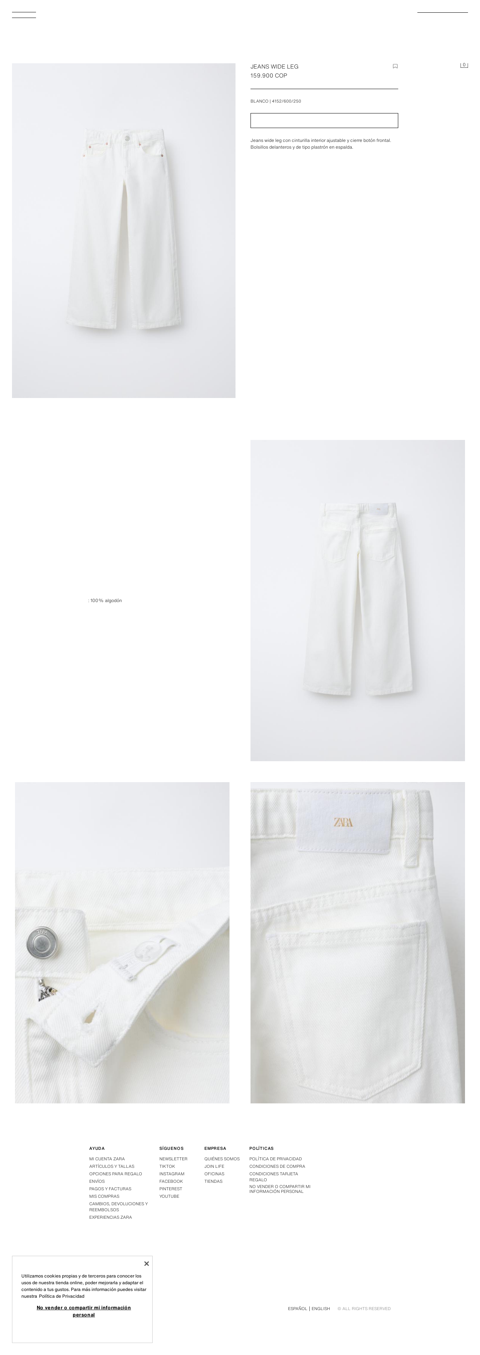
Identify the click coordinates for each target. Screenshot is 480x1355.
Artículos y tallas (111, 1166)
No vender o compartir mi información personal (279, 1189)
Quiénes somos (222, 1159)
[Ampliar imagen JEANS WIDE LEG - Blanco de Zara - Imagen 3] (357, 942)
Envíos (97, 1181)
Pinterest (170, 1189)
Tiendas (213, 1181)
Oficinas (214, 1174)
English (321, 1309)
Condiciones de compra (277, 1166)
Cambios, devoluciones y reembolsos (118, 1207)
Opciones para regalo (115, 1174)
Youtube (169, 1196)
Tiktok (167, 1166)
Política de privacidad (275, 1159)
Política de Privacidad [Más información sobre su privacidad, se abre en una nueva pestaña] (61, 1296)
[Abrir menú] (27, 17)
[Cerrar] (146, 1263)
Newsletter (173, 1159)
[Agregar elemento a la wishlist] (395, 66)
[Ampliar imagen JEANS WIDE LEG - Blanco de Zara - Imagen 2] (122, 942)
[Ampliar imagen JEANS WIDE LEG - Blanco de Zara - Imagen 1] (357, 600)
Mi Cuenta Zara (107, 1159)
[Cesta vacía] (464, 66)
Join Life (214, 1166)
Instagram (171, 1174)
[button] (324, 120)
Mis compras (104, 1196)
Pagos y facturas (110, 1189)
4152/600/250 (286, 101)
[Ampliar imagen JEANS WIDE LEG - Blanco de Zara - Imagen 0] (124, 230)
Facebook (171, 1181)
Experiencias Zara (110, 1217)
